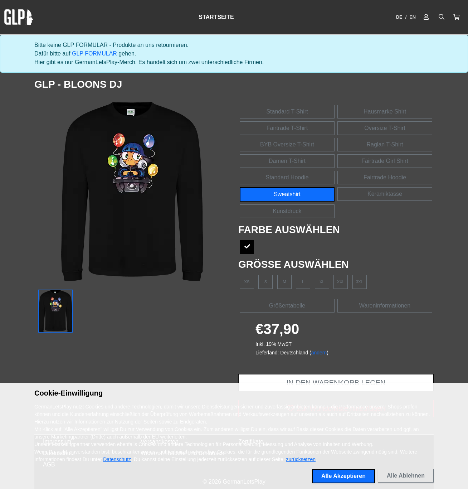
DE (399, 17)
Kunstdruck (287, 211)
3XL (359, 282)
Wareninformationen (384, 305)
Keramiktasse (384, 194)
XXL (341, 282)
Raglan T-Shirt (385, 144)
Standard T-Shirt (287, 111)
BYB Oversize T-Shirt (287, 144)
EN (412, 17)
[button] (456, 17)
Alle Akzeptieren (343, 476)
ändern (319, 352)
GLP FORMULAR (94, 53)
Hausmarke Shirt (385, 111)
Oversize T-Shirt (384, 128)
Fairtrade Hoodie (385, 177)
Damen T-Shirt (287, 161)
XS (247, 282)
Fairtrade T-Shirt (287, 128)
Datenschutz (117, 459)
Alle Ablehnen (406, 476)
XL (322, 282)
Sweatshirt (287, 194)
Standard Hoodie (286, 177)
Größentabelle (287, 305)
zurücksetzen (301, 459)
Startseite (216, 17)
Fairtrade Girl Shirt (384, 161)
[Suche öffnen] (441, 17)
